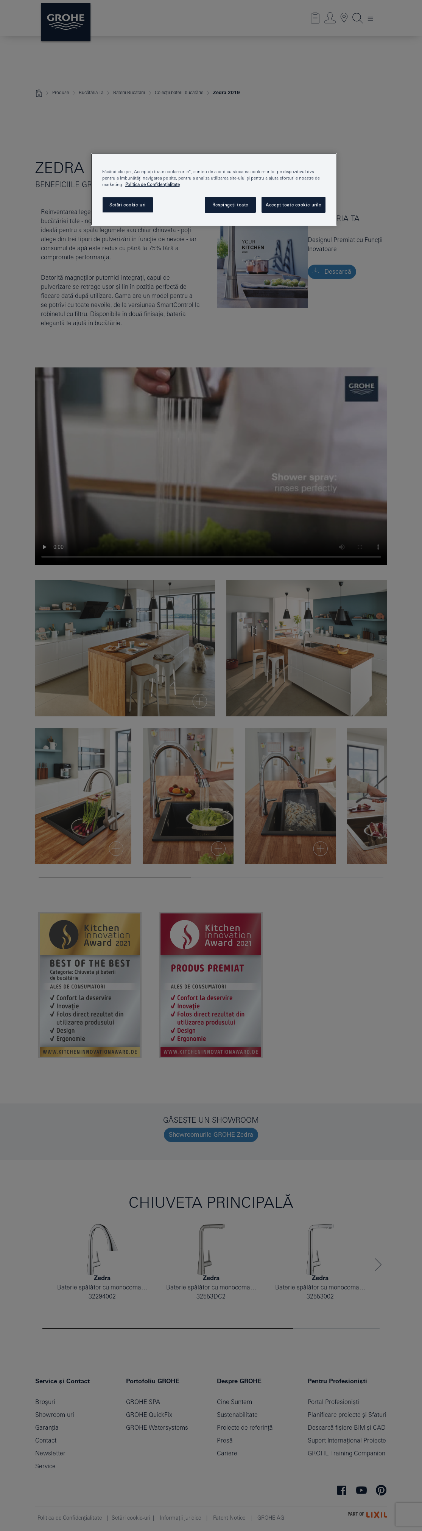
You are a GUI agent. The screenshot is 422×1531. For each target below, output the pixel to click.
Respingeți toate (230, 204)
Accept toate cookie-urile (293, 204)
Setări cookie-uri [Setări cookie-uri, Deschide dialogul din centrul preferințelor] (127, 204)
